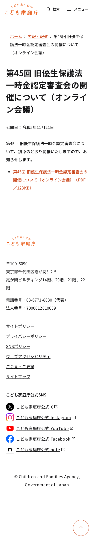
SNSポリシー (18, 346)
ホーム (16, 36)
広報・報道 (38, 36)
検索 (53, 9)
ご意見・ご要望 (20, 366)
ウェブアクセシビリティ (28, 356)
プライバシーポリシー (26, 336)
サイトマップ (18, 376)
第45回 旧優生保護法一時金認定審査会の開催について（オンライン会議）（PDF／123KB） (50, 180)
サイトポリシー (20, 326)
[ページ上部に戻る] (81, 528)
